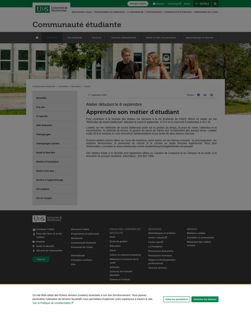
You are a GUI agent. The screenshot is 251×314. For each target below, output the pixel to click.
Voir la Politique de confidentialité (51, 303)
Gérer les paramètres (177, 299)
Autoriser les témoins (205, 299)
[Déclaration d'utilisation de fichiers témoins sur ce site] (125, 299)
